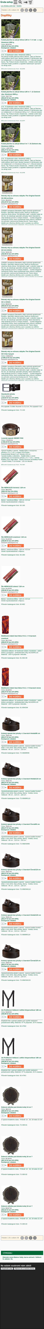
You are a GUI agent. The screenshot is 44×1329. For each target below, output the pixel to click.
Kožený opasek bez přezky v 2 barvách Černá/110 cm (20, 870)
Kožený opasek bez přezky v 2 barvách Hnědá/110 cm (21, 779)
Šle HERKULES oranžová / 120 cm (13, 537)
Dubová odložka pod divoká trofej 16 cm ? (16, 1156)
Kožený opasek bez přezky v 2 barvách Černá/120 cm (20, 960)
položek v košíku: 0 (30, 2)
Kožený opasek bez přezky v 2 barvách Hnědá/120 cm (21, 915)
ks (5, 51)
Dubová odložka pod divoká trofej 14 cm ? (16, 1107)
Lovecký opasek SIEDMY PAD (12, 438)
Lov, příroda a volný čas (8, 5)
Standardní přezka (8, 394)
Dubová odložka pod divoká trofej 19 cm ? (16, 1206)
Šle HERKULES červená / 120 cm (13, 487)
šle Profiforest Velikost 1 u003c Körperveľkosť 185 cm (21, 1058)
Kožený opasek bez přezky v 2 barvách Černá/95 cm (20, 824)
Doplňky (19, 5)
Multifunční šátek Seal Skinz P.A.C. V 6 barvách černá (21, 688)
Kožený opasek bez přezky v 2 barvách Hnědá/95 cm (20, 733)
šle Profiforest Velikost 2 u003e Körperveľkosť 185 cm (21, 1010)
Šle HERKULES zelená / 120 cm (12, 586)
